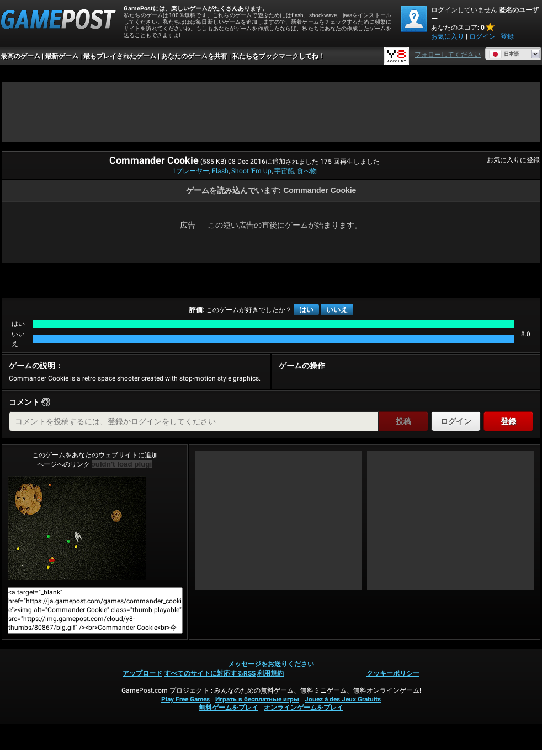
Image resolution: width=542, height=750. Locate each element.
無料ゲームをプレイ (228, 707)
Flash (220, 171)
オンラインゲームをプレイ (303, 707)
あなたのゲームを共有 (194, 56)
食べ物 (307, 171)
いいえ (337, 310)
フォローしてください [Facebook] (448, 54)
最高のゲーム (20, 56)
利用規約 (270, 673)
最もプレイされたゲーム (119, 56)
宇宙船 (284, 171)
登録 (507, 36)
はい (306, 310)
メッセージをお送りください (271, 664)
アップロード (142, 673)
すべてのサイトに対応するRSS (210, 673)
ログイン (482, 36)
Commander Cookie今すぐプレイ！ (77, 528)
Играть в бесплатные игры (257, 699)
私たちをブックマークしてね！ (278, 56)
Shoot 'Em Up (251, 171)
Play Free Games (185, 699)
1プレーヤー (190, 171)
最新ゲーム (61, 56)
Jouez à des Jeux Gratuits (343, 699)
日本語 (504, 54)
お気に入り (447, 36)
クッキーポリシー (392, 673)
